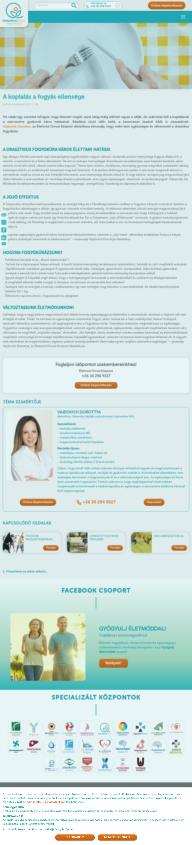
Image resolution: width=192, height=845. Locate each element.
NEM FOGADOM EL (117, 837)
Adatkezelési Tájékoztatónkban (45, 802)
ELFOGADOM (75, 837)
